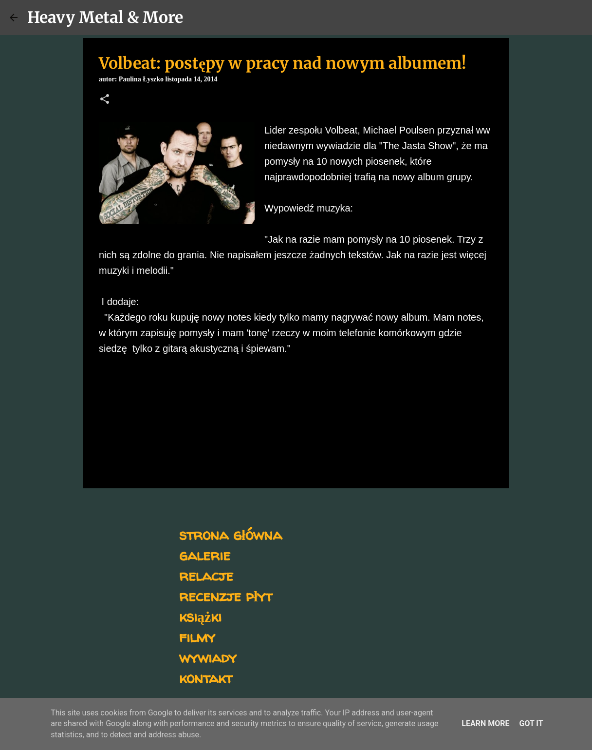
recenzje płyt (225, 596)
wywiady (208, 657)
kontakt (205, 678)
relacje (206, 575)
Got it (531, 723)
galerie (204, 555)
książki (200, 616)
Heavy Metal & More (105, 17)
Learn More (485, 723)
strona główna (230, 534)
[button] (105, 100)
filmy (197, 637)
